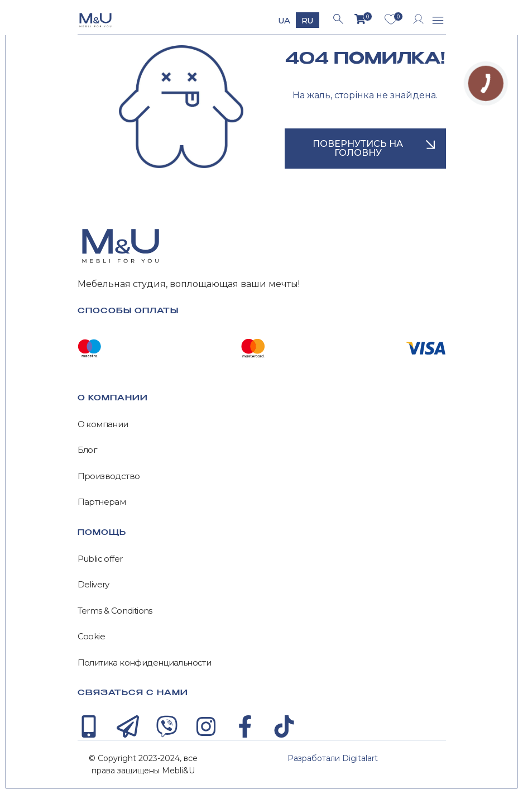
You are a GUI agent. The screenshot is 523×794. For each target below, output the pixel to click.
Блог (88, 450)
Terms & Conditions (115, 611)
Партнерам (102, 502)
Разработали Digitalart (332, 758)
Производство (109, 476)
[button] (438, 22)
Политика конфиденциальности (145, 663)
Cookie (91, 636)
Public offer (100, 559)
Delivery (93, 585)
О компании (103, 424)
